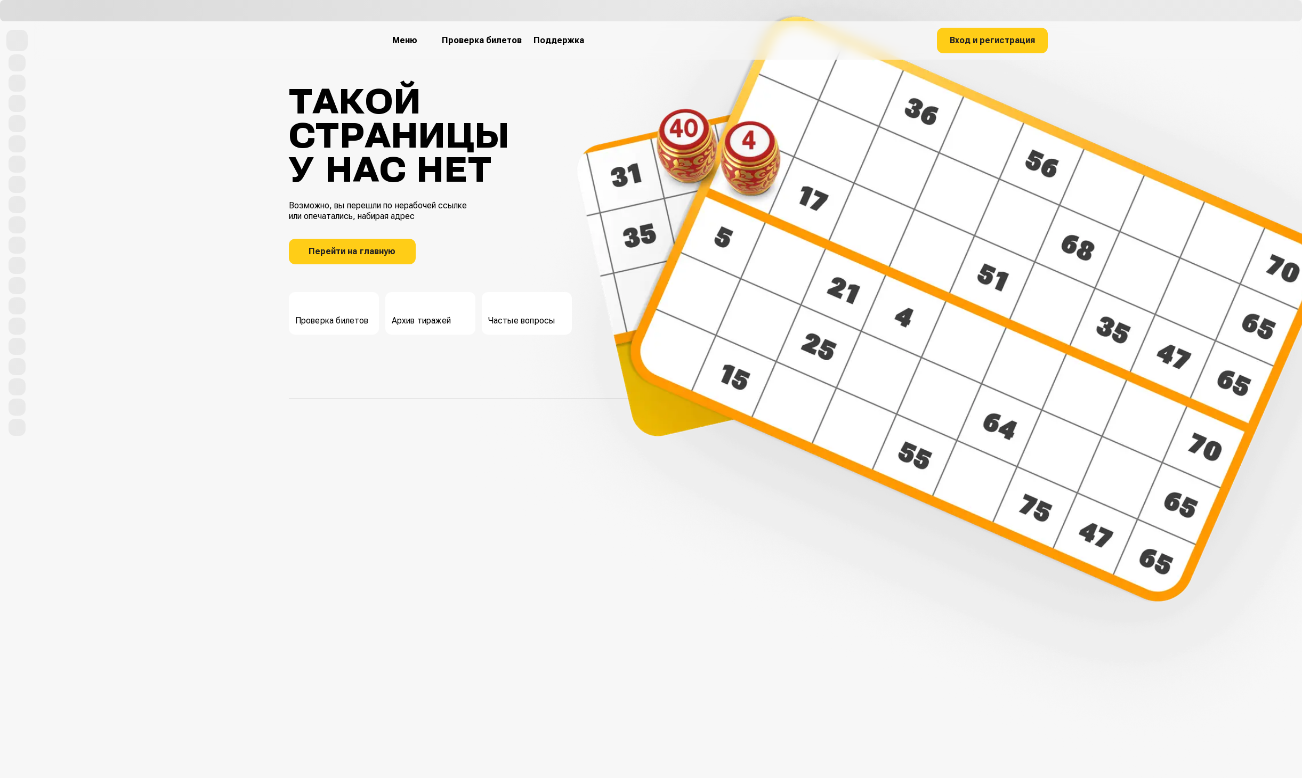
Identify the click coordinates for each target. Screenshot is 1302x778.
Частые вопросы (521, 312)
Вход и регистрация (992, 40)
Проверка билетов (332, 312)
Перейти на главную (352, 251)
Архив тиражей (421, 312)
